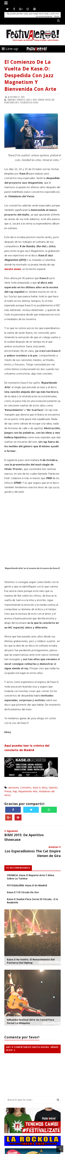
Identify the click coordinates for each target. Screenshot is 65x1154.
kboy (44, 787)
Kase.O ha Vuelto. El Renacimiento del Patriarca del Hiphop (31, 961)
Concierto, (21, 99)
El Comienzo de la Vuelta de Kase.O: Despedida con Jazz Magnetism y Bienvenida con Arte (30, 75)
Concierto (25, 787)
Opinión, (41, 99)
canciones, (11, 99)
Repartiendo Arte (27, 791)
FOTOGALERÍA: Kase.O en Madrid (27, 885)
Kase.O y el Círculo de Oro (23, 892)
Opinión (53, 787)
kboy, (35, 99)
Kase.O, (29, 99)
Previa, (48, 99)
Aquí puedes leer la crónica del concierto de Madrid (26, 748)
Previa (7, 791)
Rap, (53, 99)
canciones (13, 787)
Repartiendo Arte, (12, 102)
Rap (15, 791)
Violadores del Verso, (29, 102)
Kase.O (37, 787)
